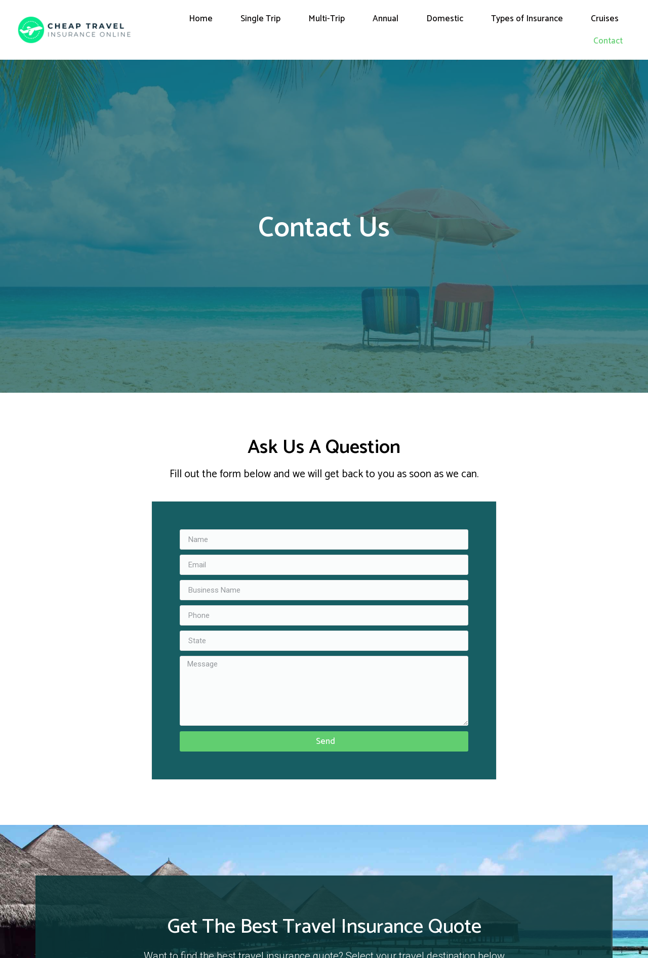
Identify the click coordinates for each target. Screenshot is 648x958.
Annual (385, 19)
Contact (608, 41)
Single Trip (260, 19)
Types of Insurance (527, 19)
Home (201, 19)
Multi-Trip (326, 19)
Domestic (444, 19)
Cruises (605, 19)
